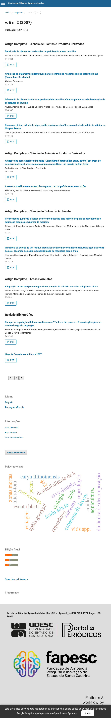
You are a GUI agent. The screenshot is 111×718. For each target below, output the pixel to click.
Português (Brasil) (14, 407)
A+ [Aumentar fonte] (11, 378)
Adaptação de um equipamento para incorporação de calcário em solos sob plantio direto (51, 286)
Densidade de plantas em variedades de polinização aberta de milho (40, 51)
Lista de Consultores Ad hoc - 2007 (23, 354)
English (8, 402)
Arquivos (18, 12)
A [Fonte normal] (16, 378)
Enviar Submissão (16, 452)
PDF (12, 64)
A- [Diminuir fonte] (22, 378)
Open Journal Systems (16, 579)
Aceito (88, 713)
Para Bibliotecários (14, 437)
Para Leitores (11, 427)
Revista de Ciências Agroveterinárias (26, 3)
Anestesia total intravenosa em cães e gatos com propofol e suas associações (46, 186)
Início (7, 12)
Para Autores (11, 432)
